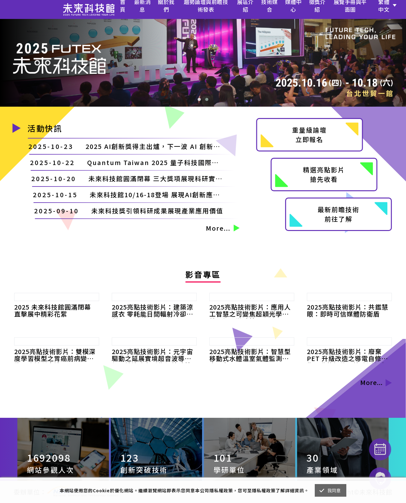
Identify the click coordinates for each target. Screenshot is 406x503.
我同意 (334, 490)
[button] (199, 99)
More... (223, 228)
